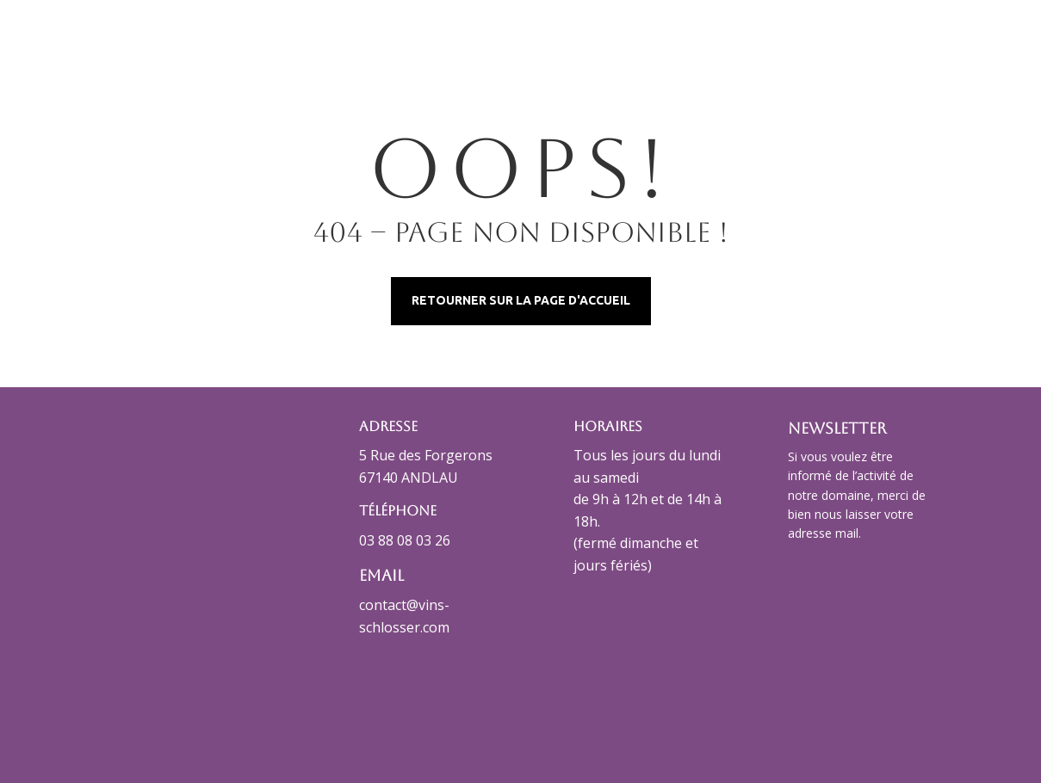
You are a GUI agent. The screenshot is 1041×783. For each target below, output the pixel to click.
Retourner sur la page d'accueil (521, 300)
